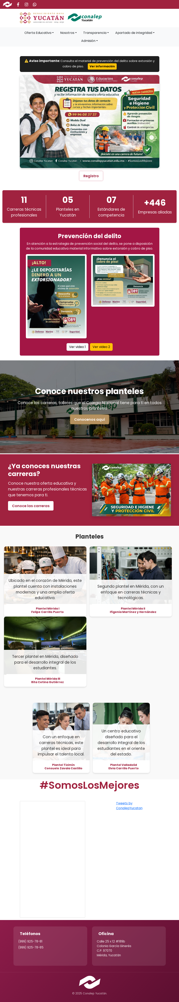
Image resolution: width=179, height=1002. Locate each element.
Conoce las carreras (31, 505)
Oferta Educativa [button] (37, 32)
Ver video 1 (77, 347)
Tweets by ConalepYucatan (129, 805)
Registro (91, 175)
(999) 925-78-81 (30, 941)
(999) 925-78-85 (30, 947)
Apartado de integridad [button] (133, 32)
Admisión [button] (88, 40)
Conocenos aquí (89, 419)
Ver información (102, 66)
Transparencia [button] (94, 32)
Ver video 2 (101, 347)
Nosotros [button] (67, 32)
